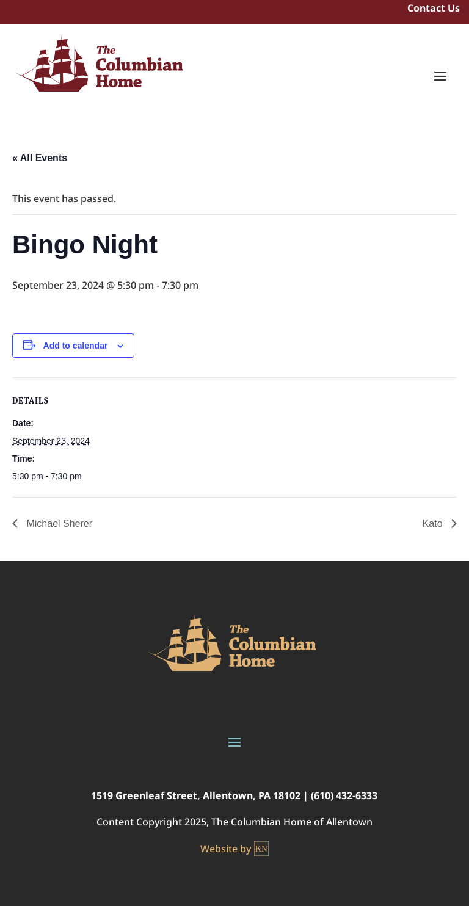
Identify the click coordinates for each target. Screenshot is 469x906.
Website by (234, 848)
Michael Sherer (58, 523)
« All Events (39, 158)
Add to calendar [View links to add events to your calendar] (75, 345)
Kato (434, 523)
